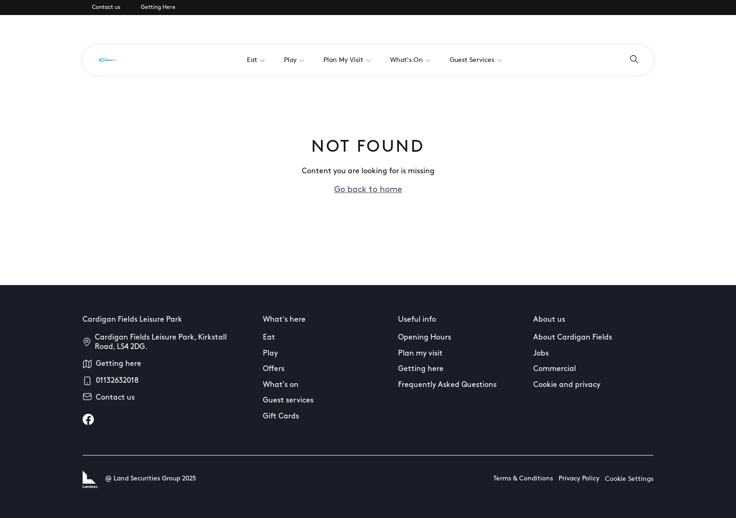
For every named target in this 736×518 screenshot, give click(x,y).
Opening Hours (424, 337)
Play (270, 353)
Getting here (118, 364)
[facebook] (88, 419)
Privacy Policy (579, 478)
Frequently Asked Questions (447, 385)
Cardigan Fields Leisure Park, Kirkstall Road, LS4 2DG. (161, 342)
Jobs (541, 353)
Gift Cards (281, 416)
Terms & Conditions (523, 478)
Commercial (554, 369)
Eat (269, 337)
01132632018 (117, 381)
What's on (281, 385)
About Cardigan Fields (572, 337)
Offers (273, 369)
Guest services (288, 400)
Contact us (106, 7)
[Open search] (634, 60)
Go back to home (368, 190)
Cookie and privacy (566, 385)
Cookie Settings (629, 479)
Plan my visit (420, 353)
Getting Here (158, 7)
